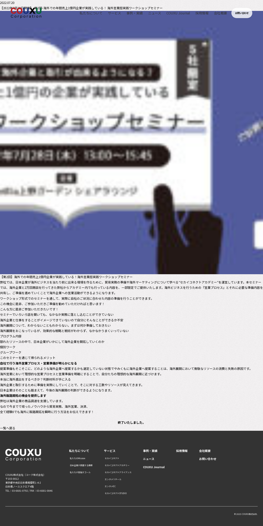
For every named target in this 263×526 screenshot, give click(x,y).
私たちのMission (77, 458)
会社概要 (215, 13)
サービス (110, 13)
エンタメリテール (113, 479)
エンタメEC (110, 486)
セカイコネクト (112, 458)
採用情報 (197, 13)
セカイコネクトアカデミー (117, 465)
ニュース (150, 13)
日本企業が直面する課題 (81, 465)
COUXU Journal (174, 13)
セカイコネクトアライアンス (118, 472)
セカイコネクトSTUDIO (116, 493)
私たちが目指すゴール (80, 472)
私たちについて (87, 13)
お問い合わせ (207, 459)
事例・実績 (130, 13)
